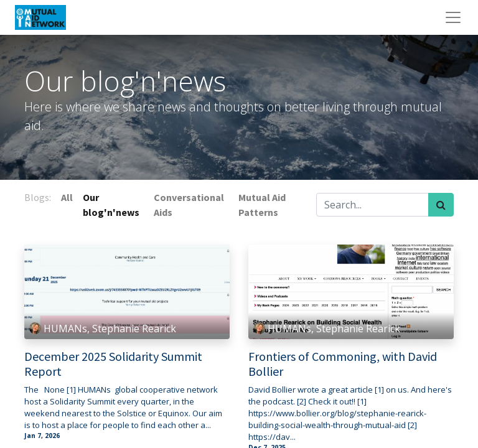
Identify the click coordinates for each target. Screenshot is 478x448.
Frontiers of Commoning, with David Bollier (342, 364)
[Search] (441, 205)
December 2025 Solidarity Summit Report (113, 364)
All (67, 197)
